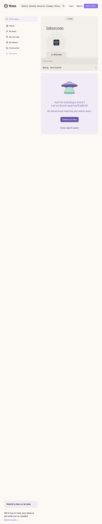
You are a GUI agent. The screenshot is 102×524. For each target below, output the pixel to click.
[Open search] (63, 6)
